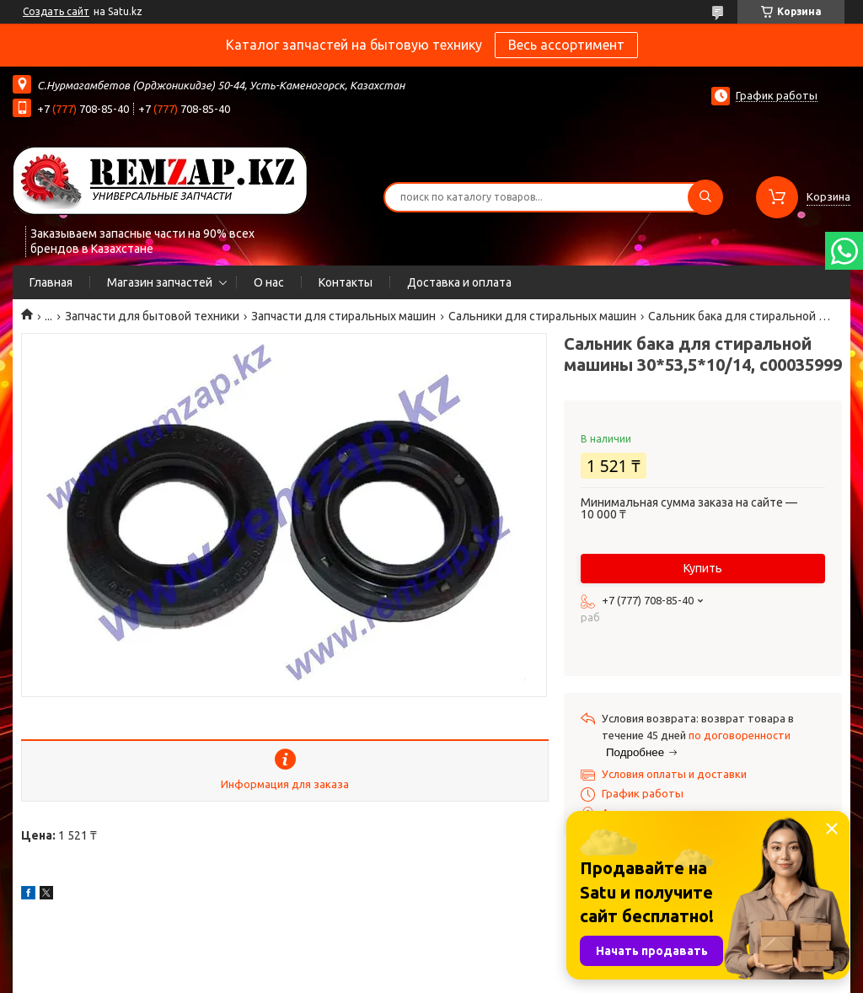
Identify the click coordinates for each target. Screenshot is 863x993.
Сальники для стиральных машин (542, 316)
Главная (50, 282)
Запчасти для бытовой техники (152, 316)
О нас (269, 282)
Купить (702, 568)
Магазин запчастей (159, 282)
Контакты (346, 282)
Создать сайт (56, 11)
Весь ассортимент (566, 44)
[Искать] (705, 197)
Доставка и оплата (459, 282)
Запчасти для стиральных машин (343, 316)
